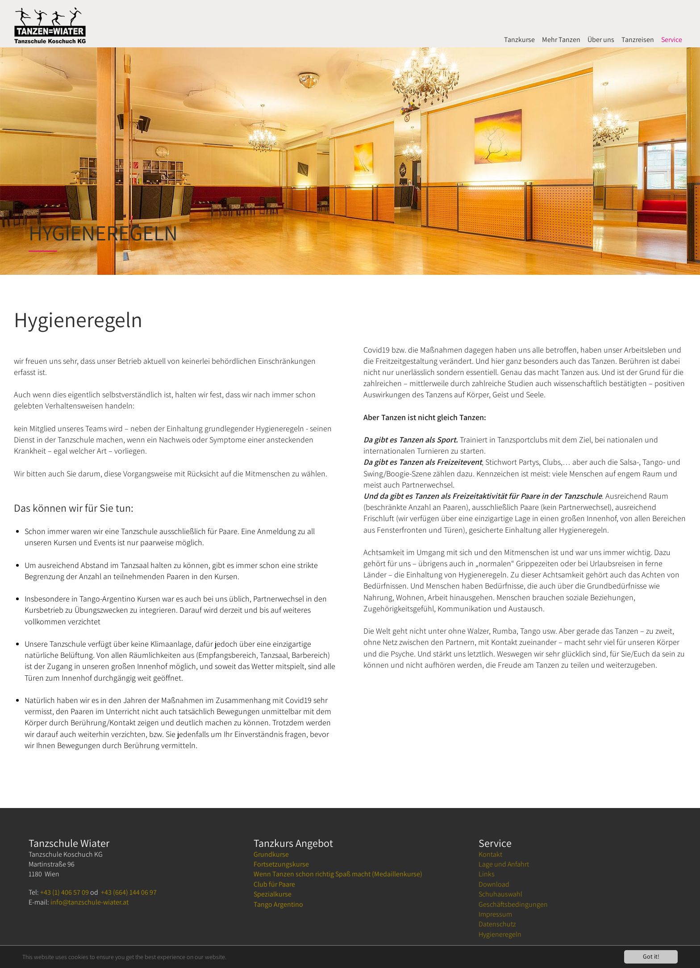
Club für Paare (274, 884)
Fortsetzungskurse (281, 864)
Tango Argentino (278, 904)
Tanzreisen (637, 39)
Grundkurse (271, 854)
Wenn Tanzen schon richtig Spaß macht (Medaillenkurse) (338, 874)
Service (671, 39)
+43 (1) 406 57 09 (64, 892)
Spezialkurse (273, 894)
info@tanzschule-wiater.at (89, 902)
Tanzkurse (519, 39)
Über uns (601, 39)
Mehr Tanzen (561, 39)
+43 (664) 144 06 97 (129, 892)
